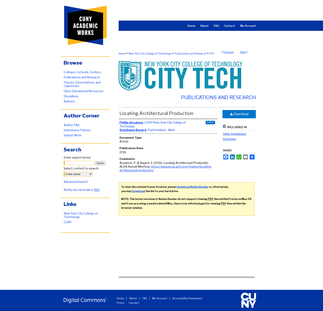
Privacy (121, 302)
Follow (210, 122)
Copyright (134, 302)
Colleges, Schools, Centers (82, 72)
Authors (69, 101)
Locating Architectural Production (156, 113)
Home (122, 53)
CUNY (68, 222)
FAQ (144, 298)
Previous (228, 52)
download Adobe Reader (193, 186)
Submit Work (72, 135)
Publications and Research (190, 53)
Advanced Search (76, 181)
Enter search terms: (77, 157)
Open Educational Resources (83, 91)
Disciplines (71, 96)
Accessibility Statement (187, 298)
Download (239, 114)
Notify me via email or (82, 189)
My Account (159, 298)
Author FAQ (72, 125)
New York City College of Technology (150, 53)
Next (243, 52)
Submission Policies (77, 130)
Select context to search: (81, 168)
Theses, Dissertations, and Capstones (82, 84)
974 (211, 53)
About (133, 298)
